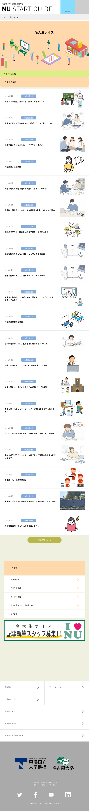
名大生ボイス (10, 711)
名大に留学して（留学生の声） (23, 605)
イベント (14, 614)
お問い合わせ (10, 699)
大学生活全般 (16, 588)
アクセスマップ (55, 687)
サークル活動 (16, 597)
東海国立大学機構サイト (14, 735)
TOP (5, 17)
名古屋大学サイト (11, 723)
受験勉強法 (15, 579)
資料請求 (68, 11)
